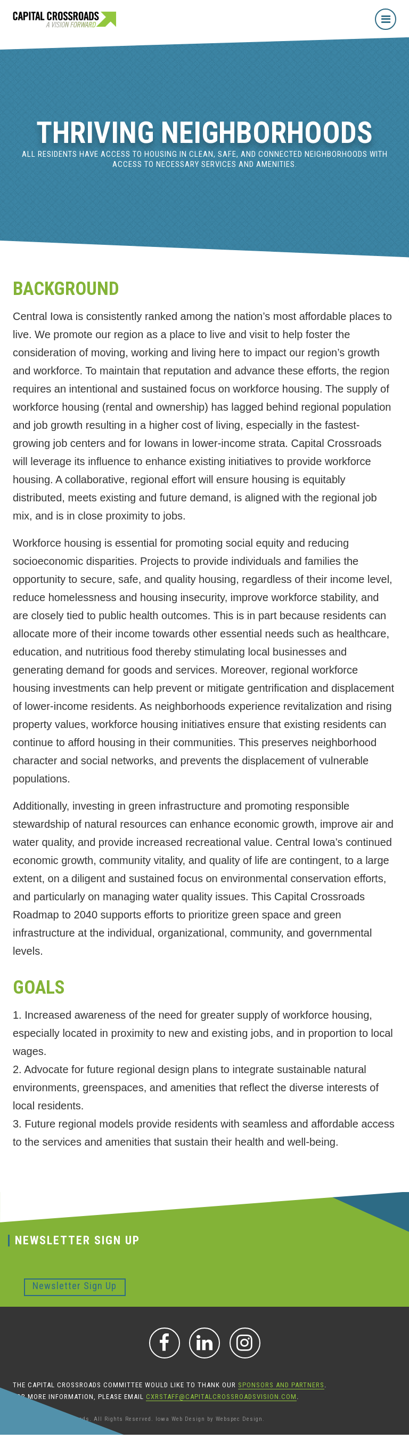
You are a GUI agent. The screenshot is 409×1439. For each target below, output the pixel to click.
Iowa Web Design (180, 1419)
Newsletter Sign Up (74, 1285)
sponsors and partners (281, 1385)
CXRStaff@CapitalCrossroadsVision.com (221, 1397)
